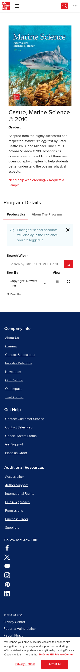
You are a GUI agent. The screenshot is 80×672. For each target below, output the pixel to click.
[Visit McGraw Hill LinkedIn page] (7, 593)
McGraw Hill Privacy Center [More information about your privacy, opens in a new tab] (56, 656)
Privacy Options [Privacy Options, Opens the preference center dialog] (25, 665)
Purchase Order (16, 519)
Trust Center (14, 397)
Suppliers (12, 527)
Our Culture (14, 380)
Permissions (14, 510)
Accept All (54, 665)
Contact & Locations (20, 354)
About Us (12, 338)
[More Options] (75, 6)
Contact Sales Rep (18, 427)
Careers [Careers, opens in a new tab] (11, 346)
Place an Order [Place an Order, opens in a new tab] (16, 453)
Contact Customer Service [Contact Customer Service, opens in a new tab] (24, 419)
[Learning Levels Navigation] (17, 6)
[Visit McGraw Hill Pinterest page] (7, 584)
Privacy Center (14, 622)
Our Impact (13, 388)
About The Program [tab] (47, 214)
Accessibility (14, 476)
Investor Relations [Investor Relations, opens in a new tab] (18, 363)
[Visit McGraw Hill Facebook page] (7, 547)
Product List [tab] (16, 214)
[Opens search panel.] (64, 6)
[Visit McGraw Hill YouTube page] (7, 565)
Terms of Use (13, 615)
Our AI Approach (17, 502)
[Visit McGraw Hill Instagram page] (7, 575)
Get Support (14, 444)
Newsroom (13, 371)
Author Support (16, 485)
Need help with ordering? (27, 180)
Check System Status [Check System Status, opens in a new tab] (20, 436)
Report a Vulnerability (19, 628)
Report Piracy (13, 635)
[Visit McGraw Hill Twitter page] (7, 556)
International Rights (19, 493)
